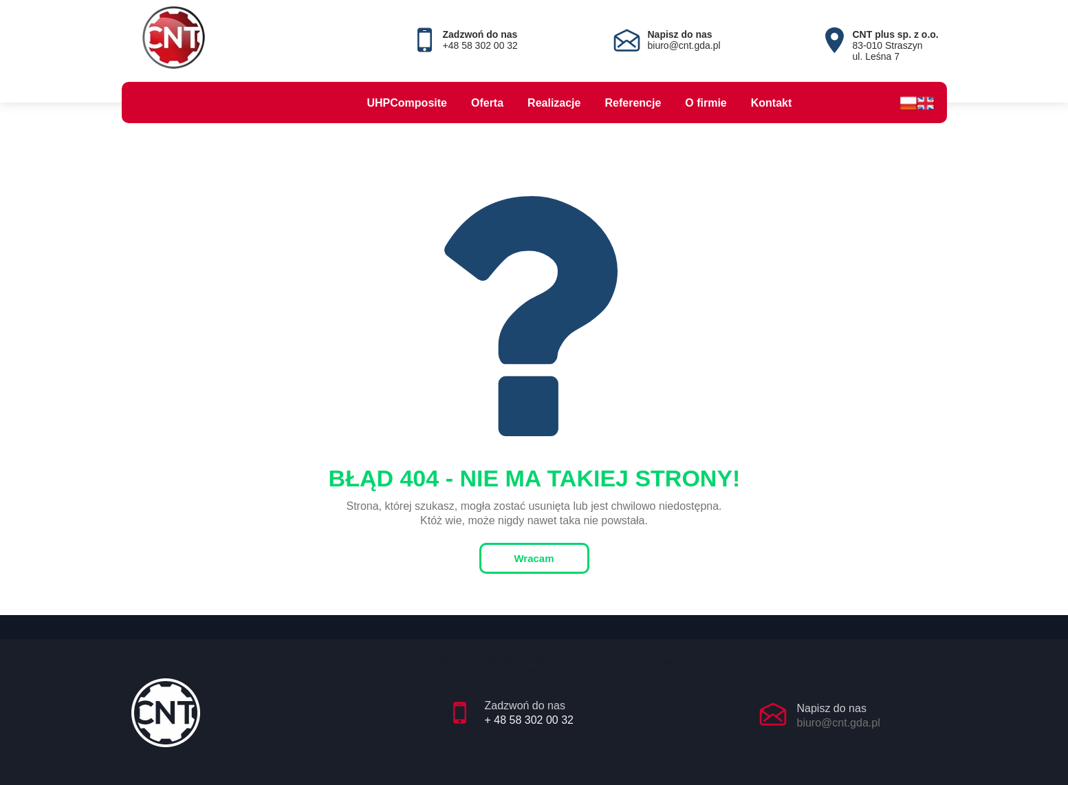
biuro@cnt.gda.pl (838, 723)
